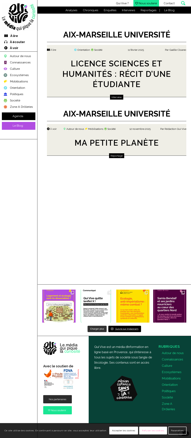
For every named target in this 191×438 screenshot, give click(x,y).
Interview (116, 97)
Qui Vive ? (122, 3)
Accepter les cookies (123, 430)
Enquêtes (110, 10)
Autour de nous (173, 353)
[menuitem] (18, 36)
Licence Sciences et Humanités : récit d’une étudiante (116, 74)
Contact (169, 3)
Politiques (169, 391)
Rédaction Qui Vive (175, 128)
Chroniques (90, 10)
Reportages (148, 10)
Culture (167, 366)
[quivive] (61, 348)
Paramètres (177, 430)
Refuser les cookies (153, 430)
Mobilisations (171, 378)
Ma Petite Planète (117, 142)
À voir (52, 128)
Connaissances (172, 359)
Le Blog (169, 10)
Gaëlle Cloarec (177, 49)
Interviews (128, 10)
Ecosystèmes (171, 372)
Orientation (170, 385)
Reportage (117, 155)
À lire (51, 49)
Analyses (71, 10)
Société (167, 397)
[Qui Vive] (18, 17)
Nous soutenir (146, 3)
